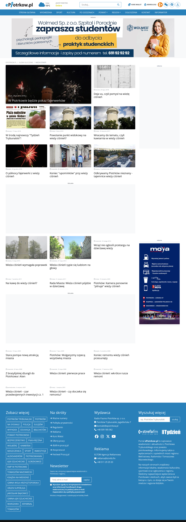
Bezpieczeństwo (16, 440)
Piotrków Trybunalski (19, 419)
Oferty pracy (59, 440)
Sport (59, 12)
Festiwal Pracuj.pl (61, 454)
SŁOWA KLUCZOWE (26, 62)
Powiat (102, 12)
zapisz (87, 479)
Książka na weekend (18, 477)
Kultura (71, 12)
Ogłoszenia (131, 12)
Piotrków (40, 419)
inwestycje (40, 451)
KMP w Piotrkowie (17, 466)
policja (26, 424)
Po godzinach (87, 12)
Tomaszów (13, 509)
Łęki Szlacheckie (16, 461)
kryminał (27, 503)
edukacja (25, 429)
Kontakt (146, 12)
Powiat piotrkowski (18, 435)
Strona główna (27, 12)
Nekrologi (150, 4)
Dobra (59, 5)
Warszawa (13, 503)
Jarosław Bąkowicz (17, 493)
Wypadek (12, 429)
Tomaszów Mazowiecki (19, 472)
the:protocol (59, 449)
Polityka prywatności (63, 422)
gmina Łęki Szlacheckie (19, 498)
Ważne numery (60, 418)
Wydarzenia (46, 12)
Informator (161, 12)
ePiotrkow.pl (11, 62)
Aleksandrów (14, 456)
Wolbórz (12, 445)
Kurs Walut (134, 4)
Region (115, 12)
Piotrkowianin (34, 456)
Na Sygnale (13, 424)
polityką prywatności (76, 492)
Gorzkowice (34, 461)
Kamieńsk (26, 445)
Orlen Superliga (16, 488)
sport (28, 451)
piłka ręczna (35, 440)
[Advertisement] (70, 202)
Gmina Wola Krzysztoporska (23, 482)
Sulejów (38, 424)
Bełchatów (40, 429)
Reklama (57, 431)
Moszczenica (14, 451)
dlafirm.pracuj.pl (61, 445)
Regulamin (58, 427)
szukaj (175, 419)
